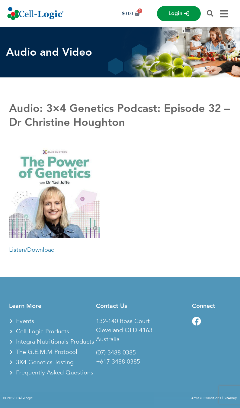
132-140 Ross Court (123, 321)
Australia (108, 339)
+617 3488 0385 (118, 361)
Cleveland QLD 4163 (124, 330)
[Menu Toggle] (224, 13)
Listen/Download (32, 251)
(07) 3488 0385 (116, 352)
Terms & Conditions (205, 398)
